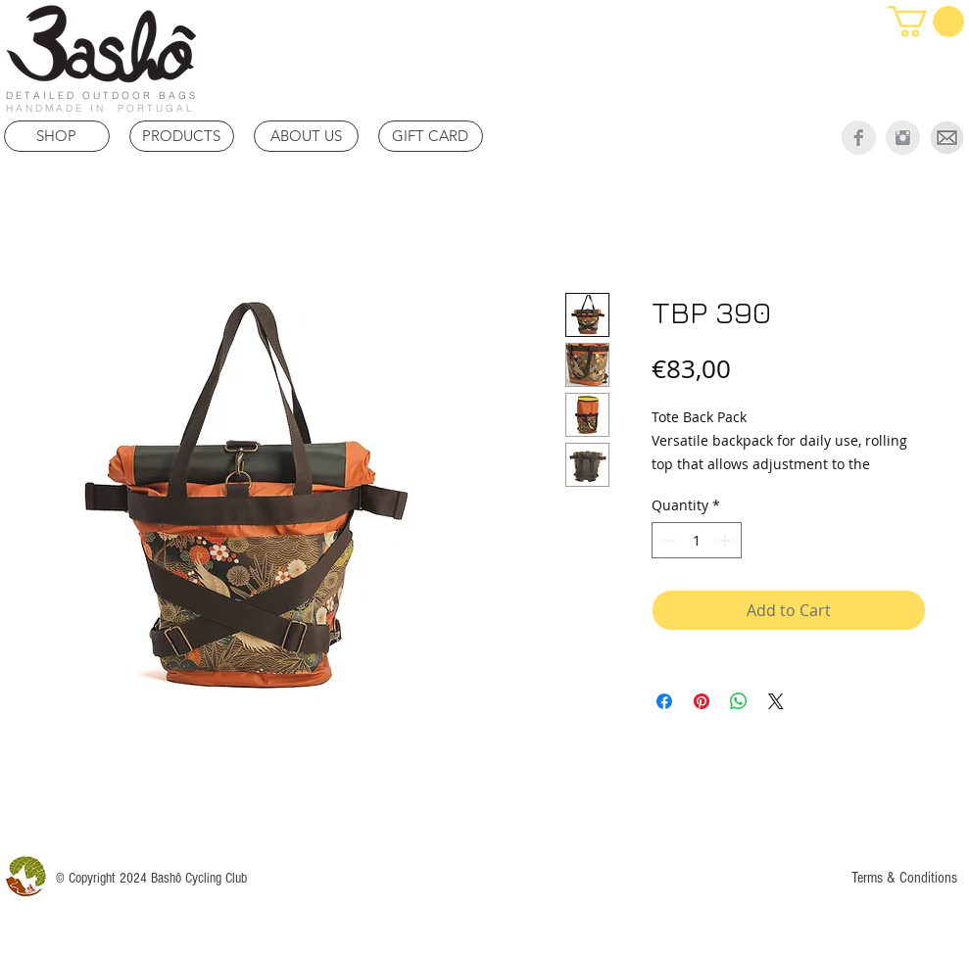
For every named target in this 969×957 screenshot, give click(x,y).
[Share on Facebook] (664, 701)
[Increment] (726, 540)
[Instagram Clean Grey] (903, 137)
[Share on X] (776, 701)
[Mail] (947, 137)
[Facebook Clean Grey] (859, 137)
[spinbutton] (696, 540)
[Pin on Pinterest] (701, 701)
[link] (926, 21)
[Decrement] (666, 540)
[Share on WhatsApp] (739, 701)
